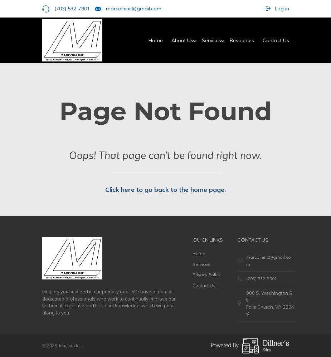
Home (156, 40)
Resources (242, 40)
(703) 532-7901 (72, 8)
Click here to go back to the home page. (165, 189)
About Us (182, 40)
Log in (282, 8)
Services (211, 40)
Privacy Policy (206, 274)
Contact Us (276, 40)
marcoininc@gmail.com (133, 8)
